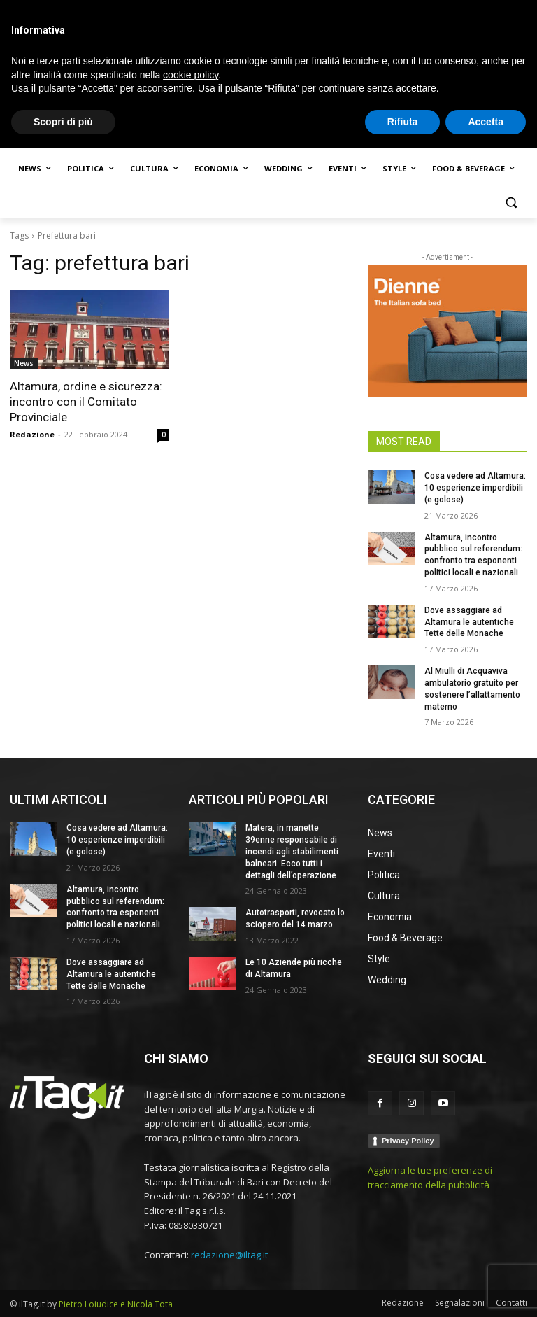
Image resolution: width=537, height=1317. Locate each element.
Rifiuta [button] (402, 1289)
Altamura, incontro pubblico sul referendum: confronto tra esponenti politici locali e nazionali (115, 907)
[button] (510, 202)
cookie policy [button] (190, 1242)
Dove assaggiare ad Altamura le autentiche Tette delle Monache (469, 622)
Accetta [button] (485, 1289)
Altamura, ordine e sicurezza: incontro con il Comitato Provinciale (86, 401)
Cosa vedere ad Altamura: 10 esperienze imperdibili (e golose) (475, 488)
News (24, 363)
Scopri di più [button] (63, 1289)
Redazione (32, 434)
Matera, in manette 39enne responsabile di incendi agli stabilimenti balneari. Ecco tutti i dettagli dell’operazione (291, 851)
